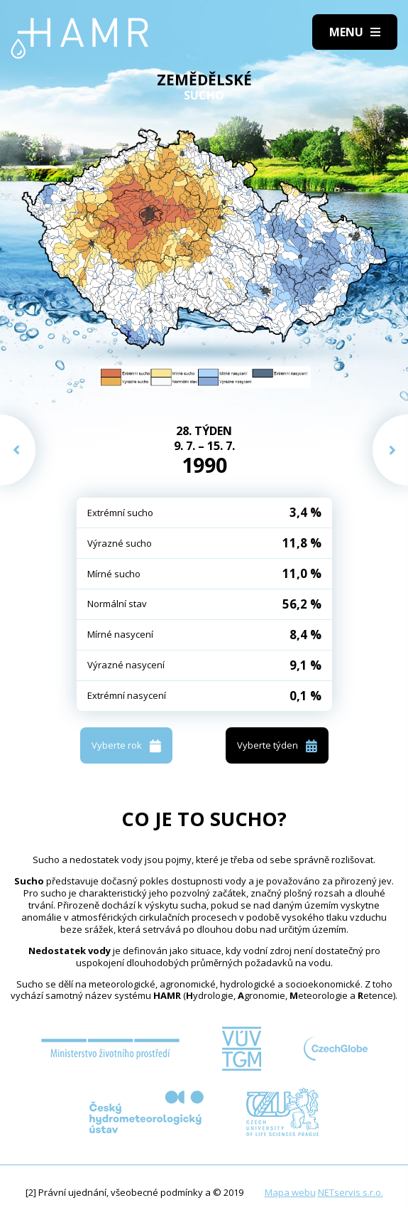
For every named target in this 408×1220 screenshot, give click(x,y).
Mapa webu (290, 1192)
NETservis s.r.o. (350, 1192)
